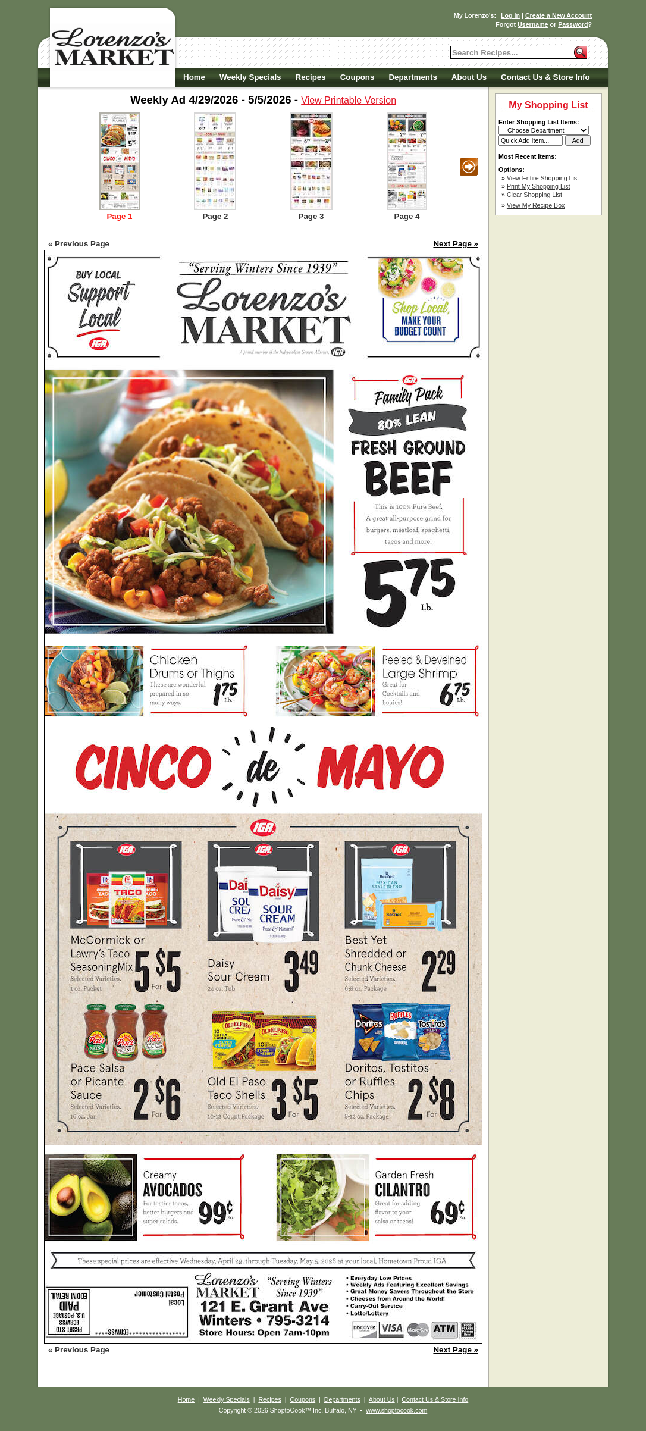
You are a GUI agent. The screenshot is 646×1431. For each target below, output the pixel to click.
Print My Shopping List (538, 186)
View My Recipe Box (536, 205)
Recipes (311, 77)
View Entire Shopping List (543, 177)
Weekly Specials (250, 77)
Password (573, 24)
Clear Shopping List (534, 194)
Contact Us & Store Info (545, 77)
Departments (412, 77)
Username (533, 24)
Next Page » (455, 243)
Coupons (357, 77)
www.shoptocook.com (396, 1410)
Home (194, 77)
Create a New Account (558, 15)
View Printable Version (348, 100)
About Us (469, 77)
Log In (510, 15)
